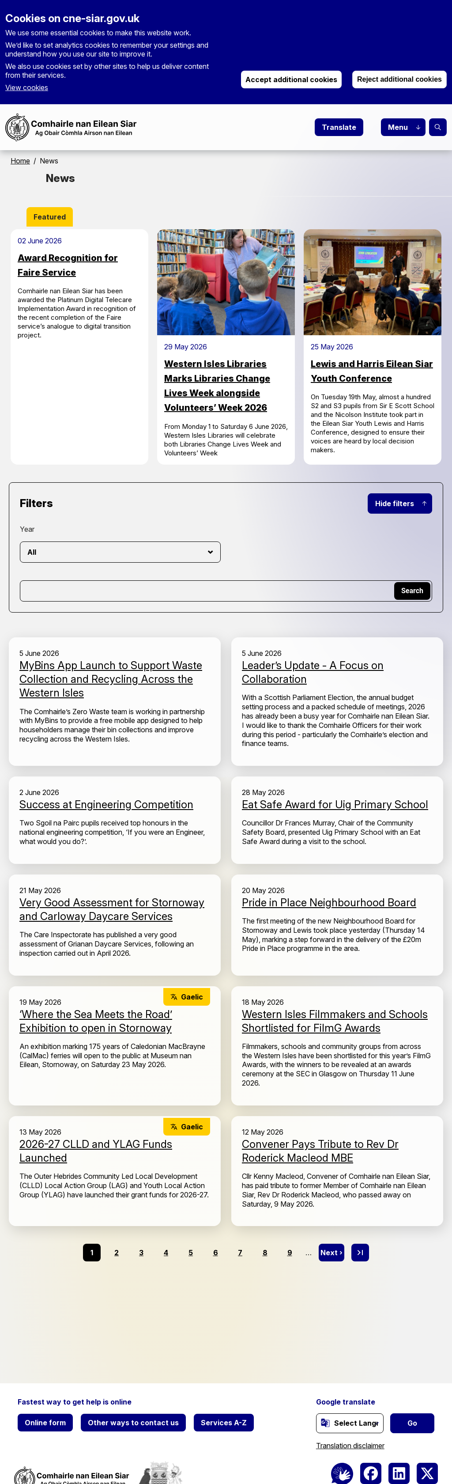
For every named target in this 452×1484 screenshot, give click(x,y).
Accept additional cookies (291, 79)
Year (27, 529)
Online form (45, 1422)
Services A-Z (224, 1422)
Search (438, 127)
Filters (36, 503)
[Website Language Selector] (350, 1423)
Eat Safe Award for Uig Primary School (335, 804)
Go (412, 1423)
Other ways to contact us (133, 1422)
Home (20, 160)
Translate (339, 127)
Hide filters (394, 503)
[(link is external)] (325, 1422)
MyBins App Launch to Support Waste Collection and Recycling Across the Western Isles (110, 679)
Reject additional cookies (399, 79)
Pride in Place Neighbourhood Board (329, 902)
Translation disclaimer (350, 1445)
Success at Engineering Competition (106, 804)
